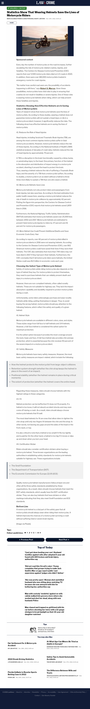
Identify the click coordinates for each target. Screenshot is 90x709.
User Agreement (63, 692)
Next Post (64, 540)
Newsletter (35, 692)
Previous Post (26, 540)
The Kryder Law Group (54, 662)
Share (12, 22)
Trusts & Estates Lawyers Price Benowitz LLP (62, 675)
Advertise (27, 692)
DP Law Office (12, 648)
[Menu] (2, 3)
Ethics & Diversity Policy (77, 692)
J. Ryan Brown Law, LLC (15, 662)
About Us (19, 692)
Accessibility (52, 692)
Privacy (43, 692)
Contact (37, 695)
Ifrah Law (11, 677)
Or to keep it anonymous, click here (46, 630)
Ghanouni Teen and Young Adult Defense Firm (62, 647)
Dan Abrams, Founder (48, 695)
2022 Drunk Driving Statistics (21, 659)
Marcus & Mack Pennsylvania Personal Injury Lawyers (26, 18)
